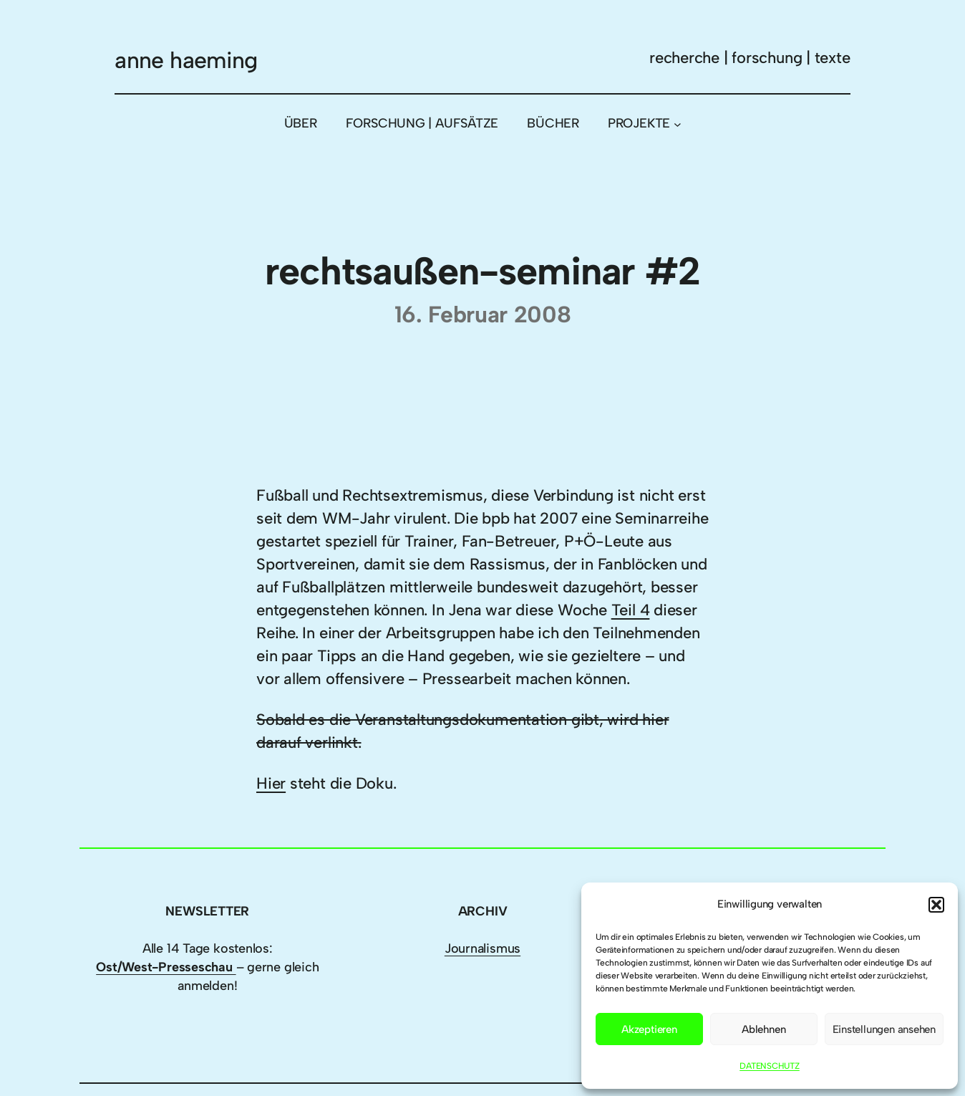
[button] (936, 905)
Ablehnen (763, 1029)
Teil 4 (630, 610)
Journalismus (482, 948)
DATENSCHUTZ (769, 1066)
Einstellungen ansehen (884, 1029)
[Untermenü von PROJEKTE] (678, 124)
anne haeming (186, 60)
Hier (271, 783)
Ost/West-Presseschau (166, 967)
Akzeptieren (649, 1029)
